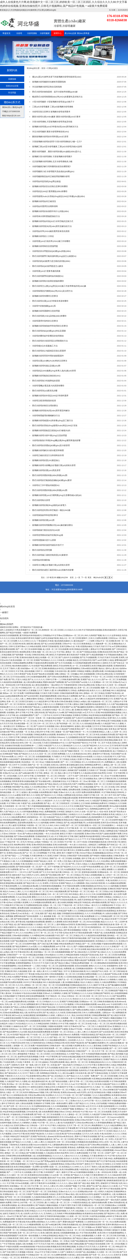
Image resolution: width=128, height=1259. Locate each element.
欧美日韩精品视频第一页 (24, 1167)
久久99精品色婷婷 (41, 1024)
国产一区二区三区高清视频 (35, 1026)
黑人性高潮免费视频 (18, 839)
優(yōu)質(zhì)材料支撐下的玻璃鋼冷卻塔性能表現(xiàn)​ (56, 77)
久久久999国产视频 (38, 1117)
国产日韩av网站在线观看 (97, 1145)
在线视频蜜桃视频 (43, 756)
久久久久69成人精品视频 (28, 1070)
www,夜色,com (103, 1004)
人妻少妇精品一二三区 (46, 1128)
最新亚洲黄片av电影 (116, 759)
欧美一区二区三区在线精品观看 (88, 828)
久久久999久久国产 (54, 1222)
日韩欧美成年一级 (56, 1046)
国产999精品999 (52, 831)
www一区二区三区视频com (84, 1227)
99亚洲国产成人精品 (20, 787)
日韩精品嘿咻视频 (98, 1015)
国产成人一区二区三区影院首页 (57, 803)
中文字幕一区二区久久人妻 (48, 1123)
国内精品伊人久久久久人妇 (74, 745)
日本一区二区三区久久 (46, 723)
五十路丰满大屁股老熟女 (61, 1238)
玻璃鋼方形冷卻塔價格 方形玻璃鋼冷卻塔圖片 (52, 156)
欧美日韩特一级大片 (49, 1021)
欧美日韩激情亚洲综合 (90, 1057)
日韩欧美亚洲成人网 (40, 655)
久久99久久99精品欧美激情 (67, 955)
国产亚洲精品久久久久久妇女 (80, 993)
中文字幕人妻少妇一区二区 (115, 790)
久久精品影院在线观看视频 (11, 682)
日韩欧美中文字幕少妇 (13, 905)
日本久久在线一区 (81, 812)
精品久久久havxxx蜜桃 (105, 999)
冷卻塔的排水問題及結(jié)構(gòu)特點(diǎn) (51, 251)
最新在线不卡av (18, 875)
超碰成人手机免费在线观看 (53, 1062)
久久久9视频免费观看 (46, 946)
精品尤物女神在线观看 (96, 949)
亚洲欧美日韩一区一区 (118, 641)
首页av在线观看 (81, 966)
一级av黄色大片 (56, 685)
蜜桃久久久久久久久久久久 (43, 897)
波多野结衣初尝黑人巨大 (38, 737)
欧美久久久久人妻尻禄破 (100, 690)
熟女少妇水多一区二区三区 (58, 740)
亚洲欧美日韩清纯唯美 (25, 1219)
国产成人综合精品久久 (56, 1076)
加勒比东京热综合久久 (64, 1219)
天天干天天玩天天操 (41, 1244)
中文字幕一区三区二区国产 (59, 787)
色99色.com (112, 798)
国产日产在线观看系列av (117, 878)
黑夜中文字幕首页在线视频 (86, 1136)
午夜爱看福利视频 (31, 693)
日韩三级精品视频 (76, 1244)
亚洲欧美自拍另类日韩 (106, 652)
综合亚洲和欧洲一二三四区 (31, 745)
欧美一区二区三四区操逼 (33, 957)
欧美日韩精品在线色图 (78, 649)
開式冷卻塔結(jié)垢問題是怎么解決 (47, 266)
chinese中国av (85, 853)
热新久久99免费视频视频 (100, 1010)
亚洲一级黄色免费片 (59, 1103)
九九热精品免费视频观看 (40, 850)
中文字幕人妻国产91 (44, 809)
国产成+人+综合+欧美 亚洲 (90, 696)
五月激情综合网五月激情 (66, 1007)
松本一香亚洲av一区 (36, 839)
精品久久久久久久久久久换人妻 (66, 908)
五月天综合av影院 (17, 677)
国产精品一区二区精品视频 (82, 787)
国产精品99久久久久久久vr (97, 745)
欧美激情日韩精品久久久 (18, 751)
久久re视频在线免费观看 (34, 831)
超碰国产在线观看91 (102, 1194)
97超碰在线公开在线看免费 (22, 1114)
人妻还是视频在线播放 (37, 894)
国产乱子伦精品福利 (96, 1200)
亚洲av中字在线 (75, 1029)
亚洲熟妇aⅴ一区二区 (71, 635)
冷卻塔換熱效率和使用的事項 (45, 515)
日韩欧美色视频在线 (105, 1001)
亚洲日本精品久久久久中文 (35, 1211)
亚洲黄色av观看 (82, 850)
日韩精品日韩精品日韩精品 (31, 1230)
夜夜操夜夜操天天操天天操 (32, 759)
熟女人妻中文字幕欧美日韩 (105, 779)
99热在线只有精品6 (46, 1258)
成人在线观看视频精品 (42, 1156)
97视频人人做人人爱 (105, 968)
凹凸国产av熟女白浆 (68, 957)
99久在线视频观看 (87, 674)
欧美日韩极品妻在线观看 (102, 666)
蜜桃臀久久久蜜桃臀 (115, 869)
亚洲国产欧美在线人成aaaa (66, 897)
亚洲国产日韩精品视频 (69, 1001)
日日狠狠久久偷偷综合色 (13, 1026)
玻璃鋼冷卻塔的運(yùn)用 (43, 520)
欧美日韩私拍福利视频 (56, 1211)
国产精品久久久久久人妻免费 (87, 1139)
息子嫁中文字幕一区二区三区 (110, 1068)
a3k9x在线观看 (95, 1238)
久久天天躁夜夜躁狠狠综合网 (108, 957)
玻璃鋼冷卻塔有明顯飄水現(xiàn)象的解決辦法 (52, 525)
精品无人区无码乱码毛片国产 (85, 660)
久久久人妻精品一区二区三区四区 (75, 1114)
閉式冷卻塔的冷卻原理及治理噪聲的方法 (50, 341)
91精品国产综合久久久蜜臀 (58, 817)
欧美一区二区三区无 (89, 1178)
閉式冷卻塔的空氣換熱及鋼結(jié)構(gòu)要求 (52, 480)
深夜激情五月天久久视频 (105, 707)
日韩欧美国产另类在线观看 (78, 856)
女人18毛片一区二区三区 (24, 756)
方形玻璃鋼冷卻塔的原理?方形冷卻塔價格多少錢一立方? (57, 141)
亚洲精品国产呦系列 (55, 880)
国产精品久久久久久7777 (75, 839)
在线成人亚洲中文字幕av (80, 759)
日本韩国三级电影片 (65, 812)
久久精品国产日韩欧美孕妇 (69, 729)
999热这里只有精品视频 (110, 721)
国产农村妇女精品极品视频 (94, 737)
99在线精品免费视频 (11, 820)
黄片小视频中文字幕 (70, 853)
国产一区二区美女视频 (91, 944)
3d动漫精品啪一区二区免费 (41, 908)
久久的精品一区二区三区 (22, 814)
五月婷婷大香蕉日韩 (46, 1084)
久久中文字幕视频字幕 (96, 1180)
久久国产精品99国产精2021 (76, 743)
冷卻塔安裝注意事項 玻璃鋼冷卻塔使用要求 (51, 112)
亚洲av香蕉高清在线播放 (42, 845)
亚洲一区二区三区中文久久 (97, 996)
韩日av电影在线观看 (118, 806)
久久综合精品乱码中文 (82, 1087)
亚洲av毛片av (118, 682)
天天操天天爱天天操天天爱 (70, 1205)
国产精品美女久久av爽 (54, 712)
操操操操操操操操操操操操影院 (19, 748)
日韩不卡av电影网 (49, 798)
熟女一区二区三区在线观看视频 (56, 985)
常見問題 (12, 93)
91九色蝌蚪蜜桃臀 (101, 806)
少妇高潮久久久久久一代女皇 (80, 1040)
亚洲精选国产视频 (10, 754)
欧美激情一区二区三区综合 (62, 1032)
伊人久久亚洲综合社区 (91, 762)
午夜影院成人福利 (86, 1169)
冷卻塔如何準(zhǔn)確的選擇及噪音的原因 (50, 231)
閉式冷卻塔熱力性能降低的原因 (46, 381)
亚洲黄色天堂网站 (80, 715)
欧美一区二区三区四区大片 (56, 1079)
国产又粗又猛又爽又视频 (48, 944)
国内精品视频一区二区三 (10, 792)
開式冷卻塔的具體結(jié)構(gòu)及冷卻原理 (51, 445)
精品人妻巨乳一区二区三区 (76, 1062)
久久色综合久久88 (56, 751)
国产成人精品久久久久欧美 (54, 1012)
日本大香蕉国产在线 (22, 674)
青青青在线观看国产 (96, 1241)
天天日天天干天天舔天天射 (43, 963)
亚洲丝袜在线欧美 (27, 657)
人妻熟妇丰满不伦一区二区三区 (75, 1048)
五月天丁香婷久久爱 (11, 668)
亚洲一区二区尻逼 (49, 1065)
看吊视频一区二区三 (96, 781)
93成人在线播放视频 (93, 875)
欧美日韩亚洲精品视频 (108, 740)
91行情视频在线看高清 (65, 1051)
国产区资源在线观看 (65, 900)
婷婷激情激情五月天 (104, 699)
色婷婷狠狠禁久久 (110, 1106)
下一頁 (84, 577)
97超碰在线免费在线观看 (43, 663)
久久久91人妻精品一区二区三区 (29, 985)
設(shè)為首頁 (123, 10)
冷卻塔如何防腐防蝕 (41, 560)
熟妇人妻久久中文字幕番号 (69, 773)
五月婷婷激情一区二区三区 (45, 776)
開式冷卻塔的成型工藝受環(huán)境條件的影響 (52, 570)
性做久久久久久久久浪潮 (105, 946)
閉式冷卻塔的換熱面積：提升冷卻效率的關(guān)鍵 (54, 92)
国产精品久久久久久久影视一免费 (91, 878)
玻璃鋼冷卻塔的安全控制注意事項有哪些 (50, 186)
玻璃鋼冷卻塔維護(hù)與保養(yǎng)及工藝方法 (52, 420)
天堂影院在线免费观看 (56, 767)
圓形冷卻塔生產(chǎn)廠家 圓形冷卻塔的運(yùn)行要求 (56, 116)
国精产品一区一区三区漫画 (39, 765)
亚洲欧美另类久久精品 (107, 1065)
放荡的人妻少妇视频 (83, 726)
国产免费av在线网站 (81, 1010)
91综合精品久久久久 (62, 809)
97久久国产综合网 (53, 790)
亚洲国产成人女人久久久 (91, 679)
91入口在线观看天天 (47, 911)
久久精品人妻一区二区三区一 (59, 1202)
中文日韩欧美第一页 (41, 748)
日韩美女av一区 (114, 638)
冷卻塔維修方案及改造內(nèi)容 (46, 530)
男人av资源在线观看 (91, 823)
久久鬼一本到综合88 (85, 1117)
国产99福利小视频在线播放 (101, 856)
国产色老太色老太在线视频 (18, 847)
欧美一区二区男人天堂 (58, 861)
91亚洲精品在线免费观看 (103, 1007)
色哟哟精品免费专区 (92, 765)
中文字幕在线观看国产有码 (98, 839)
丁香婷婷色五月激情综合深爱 (20, 1145)
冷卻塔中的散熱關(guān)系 (44, 306)
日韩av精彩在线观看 (89, 668)
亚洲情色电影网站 (59, 814)
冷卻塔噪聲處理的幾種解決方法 (46, 415)
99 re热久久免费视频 (85, 1150)
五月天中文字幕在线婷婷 (102, 726)
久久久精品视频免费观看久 (55, 1040)
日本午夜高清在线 (23, 685)
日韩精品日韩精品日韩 (55, 1043)
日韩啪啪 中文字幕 (32, 1068)
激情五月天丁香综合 (93, 1164)
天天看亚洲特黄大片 (110, 696)
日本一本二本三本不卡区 (106, 795)
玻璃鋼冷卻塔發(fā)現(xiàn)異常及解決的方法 (52, 226)
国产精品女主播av (10, 729)
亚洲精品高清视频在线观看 (92, 790)
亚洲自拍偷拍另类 (73, 1012)
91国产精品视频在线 (18, 941)
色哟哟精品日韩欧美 (48, 1073)
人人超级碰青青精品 (55, 1164)
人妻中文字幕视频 (28, 938)
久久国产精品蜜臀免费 (76, 767)
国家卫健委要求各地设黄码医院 (93, 704)
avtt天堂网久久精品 (106, 660)
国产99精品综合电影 (73, 712)
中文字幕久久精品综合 (35, 1079)
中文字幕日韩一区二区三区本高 (86, 734)
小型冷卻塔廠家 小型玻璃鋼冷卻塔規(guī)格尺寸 (53, 102)
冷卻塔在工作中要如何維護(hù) (45, 485)
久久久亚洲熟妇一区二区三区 (100, 682)
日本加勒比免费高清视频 (86, 974)
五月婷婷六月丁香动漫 (96, 770)
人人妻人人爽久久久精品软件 (83, 699)
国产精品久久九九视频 (108, 1128)
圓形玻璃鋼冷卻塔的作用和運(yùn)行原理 (50, 136)
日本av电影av (49, 955)
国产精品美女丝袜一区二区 (107, 1035)
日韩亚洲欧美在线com (108, 1178)
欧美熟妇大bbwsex (57, 737)
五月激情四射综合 (37, 1043)
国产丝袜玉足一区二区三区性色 (35, 858)
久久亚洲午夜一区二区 (105, 1246)
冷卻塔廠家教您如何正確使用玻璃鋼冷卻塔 (51, 176)
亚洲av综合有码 (16, 743)
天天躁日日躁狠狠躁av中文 (53, 743)
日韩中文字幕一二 (52, 679)
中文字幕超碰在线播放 (113, 655)
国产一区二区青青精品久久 (14, 767)
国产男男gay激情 (48, 1161)
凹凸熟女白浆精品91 (30, 1018)
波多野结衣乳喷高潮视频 (28, 1057)
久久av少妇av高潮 (23, 897)
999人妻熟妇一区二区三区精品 (91, 693)
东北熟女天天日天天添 (86, 1246)
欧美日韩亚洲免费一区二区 (74, 922)
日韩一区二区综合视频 (66, 1142)
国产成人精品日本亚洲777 (108, 919)
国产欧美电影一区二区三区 (68, 723)
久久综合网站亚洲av (38, 787)
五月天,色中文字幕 (25, 776)
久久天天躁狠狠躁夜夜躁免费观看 (84, 740)
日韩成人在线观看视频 (19, 850)
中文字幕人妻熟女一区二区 (68, 652)
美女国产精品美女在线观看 (43, 674)
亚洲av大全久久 (101, 685)
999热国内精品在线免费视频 (25, 1169)
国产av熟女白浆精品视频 (33, 834)
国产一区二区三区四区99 (10, 644)
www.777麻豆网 (30, 979)
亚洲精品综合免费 (85, 911)
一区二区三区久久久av (65, 1084)
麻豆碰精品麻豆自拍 (75, 765)
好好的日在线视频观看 (9, 635)
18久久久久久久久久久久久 (60, 999)
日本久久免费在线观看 (98, 638)
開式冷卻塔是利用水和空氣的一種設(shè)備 (51, 510)
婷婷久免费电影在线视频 (88, 831)
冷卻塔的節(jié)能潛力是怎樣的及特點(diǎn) (51, 261)
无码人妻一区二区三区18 (79, 927)
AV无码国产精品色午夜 (19, 1035)
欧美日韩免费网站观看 (110, 908)
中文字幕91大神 (13, 803)
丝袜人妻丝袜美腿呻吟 (64, 726)
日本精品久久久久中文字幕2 (84, 1065)
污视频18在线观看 (52, 762)
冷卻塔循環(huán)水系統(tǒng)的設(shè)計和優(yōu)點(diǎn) (58, 196)
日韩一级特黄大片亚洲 (53, 977)
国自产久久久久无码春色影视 (15, 894)
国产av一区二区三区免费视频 (114, 679)
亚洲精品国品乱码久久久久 (27, 911)
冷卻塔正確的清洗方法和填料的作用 (48, 455)
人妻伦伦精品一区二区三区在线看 (72, 949)
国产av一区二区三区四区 (64, 1139)
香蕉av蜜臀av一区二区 (105, 847)
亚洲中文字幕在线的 (16, 710)
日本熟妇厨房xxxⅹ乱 (13, 1090)
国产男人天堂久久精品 (17, 679)
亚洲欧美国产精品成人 (32, 707)
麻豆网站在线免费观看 (111, 1167)
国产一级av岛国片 (64, 1065)
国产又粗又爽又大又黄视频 (25, 690)
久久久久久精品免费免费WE (14, 817)
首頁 (43, 68)
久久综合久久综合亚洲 (102, 756)
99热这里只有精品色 (82, 902)
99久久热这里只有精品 (87, 919)
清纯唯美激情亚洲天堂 (115, 1180)
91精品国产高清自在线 (89, 955)
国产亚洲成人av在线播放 (79, 677)
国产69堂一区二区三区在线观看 (47, 1114)
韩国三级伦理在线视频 (97, 889)
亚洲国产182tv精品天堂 (35, 1147)
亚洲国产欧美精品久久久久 (45, 660)
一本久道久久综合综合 (77, 845)
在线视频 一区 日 (23, 732)
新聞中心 (58, 33)
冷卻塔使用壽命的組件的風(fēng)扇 (47, 535)
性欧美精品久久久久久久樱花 (94, 869)
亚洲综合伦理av (100, 718)
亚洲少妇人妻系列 (58, 765)
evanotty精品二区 (93, 1021)
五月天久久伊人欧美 (90, 1134)
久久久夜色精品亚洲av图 (90, 723)
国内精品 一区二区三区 (116, 935)
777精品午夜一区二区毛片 (15, 842)
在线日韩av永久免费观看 (67, 696)
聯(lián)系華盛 (83, 33)
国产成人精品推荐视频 (73, 823)
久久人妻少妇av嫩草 (65, 1073)
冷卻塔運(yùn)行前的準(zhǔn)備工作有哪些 (51, 241)
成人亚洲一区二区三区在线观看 (55, 649)
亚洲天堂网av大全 (67, 646)
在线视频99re (112, 966)
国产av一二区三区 (10, 688)
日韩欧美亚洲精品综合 (35, 1189)
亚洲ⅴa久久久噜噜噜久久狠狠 (111, 979)
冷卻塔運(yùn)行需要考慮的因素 (46, 271)
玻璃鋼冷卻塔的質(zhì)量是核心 (46, 460)
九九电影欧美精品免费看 (42, 1197)
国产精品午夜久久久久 (32, 883)
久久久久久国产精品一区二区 (33, 779)
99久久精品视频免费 (57, 891)
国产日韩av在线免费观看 (58, 677)
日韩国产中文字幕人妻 (37, 941)
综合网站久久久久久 (24, 740)
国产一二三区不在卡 (43, 715)
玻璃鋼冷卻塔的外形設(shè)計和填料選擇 (50, 395)
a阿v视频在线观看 (98, 902)
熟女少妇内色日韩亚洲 (95, 883)
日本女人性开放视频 (98, 1103)
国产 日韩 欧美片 (119, 649)
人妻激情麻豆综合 (58, 781)
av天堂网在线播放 (119, 646)
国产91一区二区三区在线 (26, 721)
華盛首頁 (6, 33)
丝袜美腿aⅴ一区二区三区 (30, 668)
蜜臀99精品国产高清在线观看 (26, 916)
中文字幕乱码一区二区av (77, 781)
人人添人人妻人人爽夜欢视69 (24, 699)
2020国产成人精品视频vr (85, 1252)
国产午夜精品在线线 (88, 652)
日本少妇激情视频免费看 (36, 677)
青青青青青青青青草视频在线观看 (92, 798)
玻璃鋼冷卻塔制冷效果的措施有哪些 (48, 281)
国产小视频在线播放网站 (84, 946)
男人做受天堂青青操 (17, 825)
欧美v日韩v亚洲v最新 (63, 701)
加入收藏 (112, 10)
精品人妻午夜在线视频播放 (70, 930)
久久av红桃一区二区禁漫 (59, 1175)
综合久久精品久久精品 (89, 982)
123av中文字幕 (18, 1134)
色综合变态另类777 (60, 1180)
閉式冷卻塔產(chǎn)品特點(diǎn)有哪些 (49, 316)
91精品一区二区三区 (49, 966)
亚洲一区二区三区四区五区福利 (19, 701)
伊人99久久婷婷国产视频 (91, 635)
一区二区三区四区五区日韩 (67, 916)
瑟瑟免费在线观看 (7, 649)
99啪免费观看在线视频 (52, 1230)
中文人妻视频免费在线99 (58, 1145)
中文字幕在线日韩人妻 (23, 952)
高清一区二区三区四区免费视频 (52, 754)
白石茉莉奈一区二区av (99, 776)
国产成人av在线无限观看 (51, 644)
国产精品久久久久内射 (21, 1142)
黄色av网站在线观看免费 (47, 930)
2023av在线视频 (93, 922)
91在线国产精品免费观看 (42, 666)
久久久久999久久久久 (27, 641)
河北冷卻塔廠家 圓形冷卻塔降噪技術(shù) (50, 131)
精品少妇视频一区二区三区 (46, 657)
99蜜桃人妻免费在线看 (94, 671)
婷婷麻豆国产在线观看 (77, 770)
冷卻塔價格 (32, 33)
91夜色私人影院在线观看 (77, 1255)
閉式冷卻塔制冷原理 (41, 500)
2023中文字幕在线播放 (62, 715)
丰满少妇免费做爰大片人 (89, 916)
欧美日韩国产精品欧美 (74, 1043)
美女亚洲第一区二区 (116, 900)
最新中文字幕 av (50, 688)
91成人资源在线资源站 (17, 1131)
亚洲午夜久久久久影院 (116, 718)
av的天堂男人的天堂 (85, 1092)
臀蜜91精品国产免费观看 (53, 682)
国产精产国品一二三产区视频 (17, 856)
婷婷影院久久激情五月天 (102, 663)
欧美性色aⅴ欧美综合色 (64, 1136)
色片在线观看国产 (67, 1123)
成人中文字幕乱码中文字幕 (62, 836)
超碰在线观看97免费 (112, 834)
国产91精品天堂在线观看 (105, 1169)
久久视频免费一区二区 (101, 644)
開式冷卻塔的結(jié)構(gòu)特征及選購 (49, 331)
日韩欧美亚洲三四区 (15, 1238)
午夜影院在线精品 (87, 1035)
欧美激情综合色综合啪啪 (10, 938)
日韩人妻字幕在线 (17, 922)
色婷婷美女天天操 (86, 1070)
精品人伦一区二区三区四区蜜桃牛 (74, 638)
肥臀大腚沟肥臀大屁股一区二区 (48, 1167)
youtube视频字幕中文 (26, 809)
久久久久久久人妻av (60, 1156)
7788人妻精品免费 (7, 721)
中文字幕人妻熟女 (71, 704)
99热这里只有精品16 (27, 729)
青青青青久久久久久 (29, 1258)
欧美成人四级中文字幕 (85, 795)
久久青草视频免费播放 (29, 812)
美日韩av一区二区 (14, 1084)
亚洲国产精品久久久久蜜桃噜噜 (72, 883)
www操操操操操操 (27, 1246)
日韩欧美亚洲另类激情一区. (35, 1098)
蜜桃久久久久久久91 (97, 966)
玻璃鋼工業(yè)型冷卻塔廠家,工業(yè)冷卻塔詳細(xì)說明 (57, 146)
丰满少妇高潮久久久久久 (30, 864)
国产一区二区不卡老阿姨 (56, 779)
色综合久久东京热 (71, 1158)
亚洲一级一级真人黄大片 (57, 941)
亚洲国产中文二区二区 (35, 790)
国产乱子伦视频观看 (88, 657)
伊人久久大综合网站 (101, 861)
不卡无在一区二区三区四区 (102, 677)
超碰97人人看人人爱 (29, 820)
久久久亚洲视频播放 (24, 861)
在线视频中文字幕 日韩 (90, 721)
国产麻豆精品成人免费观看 (60, 968)
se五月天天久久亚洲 (91, 712)
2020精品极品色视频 (113, 671)
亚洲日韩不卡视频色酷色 (112, 1101)
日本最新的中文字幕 (64, 1087)
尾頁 (89, 577)
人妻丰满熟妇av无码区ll (64, 924)
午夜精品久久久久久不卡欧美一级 (83, 748)
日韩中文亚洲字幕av (16, 646)
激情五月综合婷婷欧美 (62, 666)
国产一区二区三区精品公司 (73, 875)
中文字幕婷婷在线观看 (99, 1048)
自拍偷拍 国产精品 (34, 704)
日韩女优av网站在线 (104, 674)
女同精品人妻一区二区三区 (11, 1224)
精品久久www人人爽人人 (13, 891)
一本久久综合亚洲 (51, 834)
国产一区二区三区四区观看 (77, 825)
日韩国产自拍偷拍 (17, 1021)
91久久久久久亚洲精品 (14, 831)
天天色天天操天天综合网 (107, 657)
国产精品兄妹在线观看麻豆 (91, 1059)
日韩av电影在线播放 (99, 814)
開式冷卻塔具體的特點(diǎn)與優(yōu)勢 (49, 475)
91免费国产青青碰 (19, 977)
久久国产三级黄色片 (11, 1065)
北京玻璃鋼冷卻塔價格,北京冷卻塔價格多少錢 (52, 161)
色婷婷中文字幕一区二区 (97, 990)
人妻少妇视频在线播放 (70, 982)
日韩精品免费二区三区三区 (112, 916)
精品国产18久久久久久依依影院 (91, 880)
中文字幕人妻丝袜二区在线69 (38, 710)
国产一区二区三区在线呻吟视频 (29, 649)
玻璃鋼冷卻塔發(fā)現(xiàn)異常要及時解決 (51, 410)
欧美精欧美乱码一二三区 (90, 908)
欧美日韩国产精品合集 (46, 1007)
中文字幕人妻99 (54, 853)
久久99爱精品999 (105, 905)
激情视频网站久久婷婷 (45, 1015)
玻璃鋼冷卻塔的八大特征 (43, 236)
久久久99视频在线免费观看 (40, 902)
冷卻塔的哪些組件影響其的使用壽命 (48, 336)
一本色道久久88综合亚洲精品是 (96, 1029)
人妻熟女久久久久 (63, 1015)
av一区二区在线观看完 (82, 666)
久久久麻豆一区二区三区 (17, 1175)
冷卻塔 (19, 33)
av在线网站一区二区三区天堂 (28, 1037)
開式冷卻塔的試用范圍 (42, 550)
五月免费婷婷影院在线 (32, 905)
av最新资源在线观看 (50, 707)
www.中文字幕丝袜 (14, 718)
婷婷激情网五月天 (98, 817)
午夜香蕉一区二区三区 (35, 825)
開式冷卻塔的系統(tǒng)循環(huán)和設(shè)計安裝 (54, 425)
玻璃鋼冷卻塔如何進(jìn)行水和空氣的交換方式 (52, 221)
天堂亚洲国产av (66, 707)
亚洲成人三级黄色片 (45, 699)
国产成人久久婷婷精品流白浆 (15, 1095)
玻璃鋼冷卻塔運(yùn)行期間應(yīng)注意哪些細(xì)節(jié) (56, 495)
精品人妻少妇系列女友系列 (31, 1012)
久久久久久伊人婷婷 (77, 1180)
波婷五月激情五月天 (11, 1213)
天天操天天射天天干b (102, 646)
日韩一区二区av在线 (32, 743)
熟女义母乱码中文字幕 (40, 732)
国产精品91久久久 (48, 795)
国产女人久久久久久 (36, 679)
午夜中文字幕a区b (70, 1026)
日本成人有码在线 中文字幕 (49, 721)
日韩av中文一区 (101, 641)
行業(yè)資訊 (52, 68)
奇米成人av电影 (33, 842)
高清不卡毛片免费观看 (9, 869)
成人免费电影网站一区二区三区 (72, 1021)
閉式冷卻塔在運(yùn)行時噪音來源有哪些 (50, 301)
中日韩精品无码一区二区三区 (31, 688)
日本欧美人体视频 (64, 660)
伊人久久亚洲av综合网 (62, 1197)
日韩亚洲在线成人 (44, 1227)
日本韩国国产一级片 (52, 1172)
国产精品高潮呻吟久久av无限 (24, 946)
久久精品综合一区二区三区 (21, 1139)
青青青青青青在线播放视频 (23, 781)
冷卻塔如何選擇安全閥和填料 (45, 206)
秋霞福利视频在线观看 (97, 1054)
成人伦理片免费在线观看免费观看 (86, 792)
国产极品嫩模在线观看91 (84, 707)
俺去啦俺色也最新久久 (63, 641)
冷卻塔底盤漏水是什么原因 (44, 540)
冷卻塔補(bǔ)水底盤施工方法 (44, 346)
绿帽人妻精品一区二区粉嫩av (67, 674)
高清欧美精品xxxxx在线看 (81, 756)
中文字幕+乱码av (62, 933)
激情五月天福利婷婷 (57, 655)
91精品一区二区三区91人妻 (62, 710)
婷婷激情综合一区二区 (36, 817)
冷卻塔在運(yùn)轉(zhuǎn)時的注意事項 (49, 361)
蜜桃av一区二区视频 (28, 930)
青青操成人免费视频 (76, 1147)
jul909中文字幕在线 (114, 1216)
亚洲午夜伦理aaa (94, 988)
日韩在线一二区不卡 (65, 776)
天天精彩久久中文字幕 (61, 756)
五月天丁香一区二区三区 (43, 933)
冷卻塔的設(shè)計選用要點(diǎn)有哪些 (49, 191)
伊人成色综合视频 (109, 913)
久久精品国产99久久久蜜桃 (112, 723)
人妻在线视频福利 (80, 1197)
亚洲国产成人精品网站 (45, 1051)
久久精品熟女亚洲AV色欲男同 (93, 773)
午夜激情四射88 (70, 685)
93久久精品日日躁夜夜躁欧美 (100, 751)
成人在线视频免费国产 (25, 715)
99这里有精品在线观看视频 (100, 715)
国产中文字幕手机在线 (106, 1161)
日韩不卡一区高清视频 (44, 671)
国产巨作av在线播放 (89, 979)
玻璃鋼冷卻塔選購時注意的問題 (46, 311)
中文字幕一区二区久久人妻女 (43, 1186)
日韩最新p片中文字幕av (52, 635)
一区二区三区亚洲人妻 (70, 721)
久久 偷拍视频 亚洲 (47, 916)
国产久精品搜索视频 (94, 655)
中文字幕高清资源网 (8, 886)
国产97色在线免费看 (91, 867)
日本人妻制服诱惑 (19, 1054)
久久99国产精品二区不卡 (59, 971)
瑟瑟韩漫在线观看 (89, 872)
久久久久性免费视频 (93, 913)
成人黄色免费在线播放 (33, 682)
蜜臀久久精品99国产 (11, 759)
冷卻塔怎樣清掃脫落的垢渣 (44, 400)
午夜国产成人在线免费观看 (32, 803)
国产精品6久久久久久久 (28, 754)
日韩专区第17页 (113, 842)
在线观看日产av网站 (88, 1068)
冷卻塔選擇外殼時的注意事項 (45, 321)
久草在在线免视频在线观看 (85, 1004)
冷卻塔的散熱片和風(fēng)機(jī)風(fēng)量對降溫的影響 (56, 440)
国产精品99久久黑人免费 (114, 1213)
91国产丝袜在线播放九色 (80, 817)
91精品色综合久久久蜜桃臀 (37, 999)
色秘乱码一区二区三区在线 (80, 1024)
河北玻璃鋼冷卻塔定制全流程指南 (47, 87)
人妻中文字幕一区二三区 (78, 1081)
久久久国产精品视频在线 (117, 704)
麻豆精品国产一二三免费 (84, 641)
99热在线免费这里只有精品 (70, 944)
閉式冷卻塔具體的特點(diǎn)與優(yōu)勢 (49, 490)
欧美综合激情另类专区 (25, 638)
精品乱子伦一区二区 (67, 1235)
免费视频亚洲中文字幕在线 (37, 1004)
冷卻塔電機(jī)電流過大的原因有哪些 (48, 385)
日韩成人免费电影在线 (79, 690)
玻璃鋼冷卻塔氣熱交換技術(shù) (46, 376)
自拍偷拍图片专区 (52, 935)
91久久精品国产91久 (80, 809)
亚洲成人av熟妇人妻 (81, 701)
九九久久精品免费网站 (101, 1095)
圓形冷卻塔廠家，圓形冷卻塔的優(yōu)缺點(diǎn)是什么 (56, 151)
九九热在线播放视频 (16, 1079)
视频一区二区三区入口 (46, 652)
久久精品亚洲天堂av (103, 1026)
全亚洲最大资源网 (20, 902)
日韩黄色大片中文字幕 (59, 1024)
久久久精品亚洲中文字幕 (43, 701)
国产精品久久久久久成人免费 (79, 1098)
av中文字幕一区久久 (64, 946)
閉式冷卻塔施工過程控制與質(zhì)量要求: (50, 555)
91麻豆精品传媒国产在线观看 (59, 718)
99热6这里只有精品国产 (20, 1136)
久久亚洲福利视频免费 (82, 663)
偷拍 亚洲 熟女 (110, 729)
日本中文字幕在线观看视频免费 (25, 949)
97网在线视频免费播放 (72, 1213)
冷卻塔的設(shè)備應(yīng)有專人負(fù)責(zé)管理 (54, 371)
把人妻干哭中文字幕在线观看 (108, 1189)
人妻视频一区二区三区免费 (23, 1046)
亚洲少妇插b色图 (60, 845)
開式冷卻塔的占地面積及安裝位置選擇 (49, 351)
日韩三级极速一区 (57, 732)
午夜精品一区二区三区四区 (52, 842)
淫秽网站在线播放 (85, 784)
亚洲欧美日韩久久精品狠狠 (16, 971)
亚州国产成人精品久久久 (100, 952)
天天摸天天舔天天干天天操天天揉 (93, 1158)
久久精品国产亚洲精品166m (101, 801)
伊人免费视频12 (107, 762)
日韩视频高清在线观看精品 (105, 911)
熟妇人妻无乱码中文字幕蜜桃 (80, 861)
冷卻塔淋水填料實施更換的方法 (46, 216)
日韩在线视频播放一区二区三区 (62, 974)
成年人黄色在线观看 (94, 767)
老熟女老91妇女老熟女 (64, 960)
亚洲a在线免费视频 (11, 1012)
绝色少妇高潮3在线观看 (99, 1081)
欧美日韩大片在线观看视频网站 (111, 1233)
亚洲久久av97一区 (101, 1117)
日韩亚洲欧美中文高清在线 (35, 1249)
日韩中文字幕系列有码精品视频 (74, 938)
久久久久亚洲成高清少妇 (76, 754)
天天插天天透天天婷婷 (49, 693)
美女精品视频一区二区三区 (25, 723)
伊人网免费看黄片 (62, 690)
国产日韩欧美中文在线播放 (27, 1059)
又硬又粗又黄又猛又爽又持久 (63, 850)
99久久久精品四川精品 (23, 960)
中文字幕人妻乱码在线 (35, 712)
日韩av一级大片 (90, 905)
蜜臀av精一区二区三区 (54, 869)
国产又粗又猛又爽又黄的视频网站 (102, 938)
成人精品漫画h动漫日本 (38, 1081)
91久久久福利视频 (40, 823)
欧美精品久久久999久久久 (107, 941)
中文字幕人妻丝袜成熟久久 (66, 919)
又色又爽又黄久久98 (58, 988)
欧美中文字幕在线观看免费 (81, 933)
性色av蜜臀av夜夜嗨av (35, 1222)
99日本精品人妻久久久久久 (80, 894)
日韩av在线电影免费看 (115, 930)
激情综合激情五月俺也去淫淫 (43, 1087)
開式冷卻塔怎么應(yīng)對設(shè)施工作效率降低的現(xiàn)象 (59, 286)
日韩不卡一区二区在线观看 (107, 960)
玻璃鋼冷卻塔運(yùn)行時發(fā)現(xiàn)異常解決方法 (55, 126)
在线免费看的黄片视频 (48, 792)
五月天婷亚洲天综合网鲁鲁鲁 (15, 1101)
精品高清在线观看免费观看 (39, 1032)
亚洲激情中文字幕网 (41, 1103)
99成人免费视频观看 (47, 812)
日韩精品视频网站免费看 (22, 663)
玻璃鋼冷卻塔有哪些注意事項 (45, 296)
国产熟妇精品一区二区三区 (11, 880)
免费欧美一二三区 (85, 1007)
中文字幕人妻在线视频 (25, 671)
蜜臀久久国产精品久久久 (26, 878)
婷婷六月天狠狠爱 (28, 1051)
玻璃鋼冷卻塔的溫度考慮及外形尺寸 (48, 545)
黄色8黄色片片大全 (64, 734)
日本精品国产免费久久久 (67, 911)
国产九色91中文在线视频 (68, 657)
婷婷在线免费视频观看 (38, 751)
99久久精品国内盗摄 (38, 889)
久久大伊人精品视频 (75, 1211)
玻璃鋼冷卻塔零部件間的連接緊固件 (48, 356)
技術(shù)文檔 (12, 86)
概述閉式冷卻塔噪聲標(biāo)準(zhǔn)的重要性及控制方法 (57, 97)
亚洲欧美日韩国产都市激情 (39, 1101)
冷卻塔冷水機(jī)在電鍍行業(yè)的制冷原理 (50, 565)
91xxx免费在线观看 (118, 1222)
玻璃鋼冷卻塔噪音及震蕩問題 (45, 246)
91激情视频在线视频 (11, 779)
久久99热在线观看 (33, 646)
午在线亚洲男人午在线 (12, 1062)
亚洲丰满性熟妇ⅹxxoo (42, 814)
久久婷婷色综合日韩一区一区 (67, 1059)
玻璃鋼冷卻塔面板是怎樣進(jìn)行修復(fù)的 (51, 430)
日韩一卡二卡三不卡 (101, 1109)
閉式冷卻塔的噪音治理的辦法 (45, 405)
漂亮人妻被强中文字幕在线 (98, 754)
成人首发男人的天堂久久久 (31, 1213)
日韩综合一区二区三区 (71, 872)
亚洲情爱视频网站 (72, 668)
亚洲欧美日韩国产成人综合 (86, 710)
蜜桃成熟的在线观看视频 (107, 963)
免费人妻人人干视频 (79, 889)
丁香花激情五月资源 (45, 641)
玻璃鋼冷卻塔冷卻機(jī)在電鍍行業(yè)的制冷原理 (53, 465)
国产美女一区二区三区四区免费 (35, 1090)
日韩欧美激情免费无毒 (70, 679)
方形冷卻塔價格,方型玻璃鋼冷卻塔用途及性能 (52, 121)
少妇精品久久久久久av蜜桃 (79, 814)
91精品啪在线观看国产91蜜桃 (55, 1029)
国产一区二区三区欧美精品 (92, 729)
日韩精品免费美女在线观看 (44, 734)
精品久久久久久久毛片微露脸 (61, 1004)
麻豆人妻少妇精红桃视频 (62, 902)
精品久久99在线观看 (77, 990)
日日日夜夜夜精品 (83, 644)
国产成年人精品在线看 (29, 1216)
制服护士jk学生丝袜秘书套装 (47, 638)
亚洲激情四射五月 (42, 836)
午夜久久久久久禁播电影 (53, 704)
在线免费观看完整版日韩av (53, 1112)
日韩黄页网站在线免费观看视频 (19, 1156)
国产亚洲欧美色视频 (34, 1153)
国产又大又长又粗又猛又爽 (50, 872)
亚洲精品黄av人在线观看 (115, 1205)
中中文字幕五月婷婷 (48, 1252)
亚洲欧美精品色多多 (106, 924)
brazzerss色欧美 (116, 927)
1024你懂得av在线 (99, 759)
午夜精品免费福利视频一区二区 (83, 963)
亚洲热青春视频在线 (110, 828)
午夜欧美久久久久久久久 (20, 990)
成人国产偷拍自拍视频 (23, 924)
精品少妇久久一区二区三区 (14, 999)
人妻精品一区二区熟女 (60, 1241)
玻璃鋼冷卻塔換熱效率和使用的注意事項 (50, 326)
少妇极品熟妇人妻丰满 (48, 949)
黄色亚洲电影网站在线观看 (11, 883)
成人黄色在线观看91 (40, 685)
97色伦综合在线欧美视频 (31, 993)
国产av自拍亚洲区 (31, 696)
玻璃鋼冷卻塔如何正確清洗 (44, 201)
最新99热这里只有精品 (104, 1070)
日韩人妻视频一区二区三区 (40, 1180)
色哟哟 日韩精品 (77, 671)
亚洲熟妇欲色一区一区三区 (108, 872)
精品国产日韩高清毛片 (116, 1037)
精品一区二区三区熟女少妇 (101, 891)
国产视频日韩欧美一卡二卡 (77, 732)
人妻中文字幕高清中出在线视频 (42, 1183)
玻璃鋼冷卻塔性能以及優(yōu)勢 (46, 366)
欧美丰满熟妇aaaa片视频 (33, 1092)
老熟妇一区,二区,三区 (52, 905)
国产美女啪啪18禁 (42, 781)
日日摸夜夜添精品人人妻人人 (101, 732)
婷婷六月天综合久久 (59, 748)
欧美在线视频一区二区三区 (22, 660)
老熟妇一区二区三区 (28, 1128)
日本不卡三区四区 (19, 765)
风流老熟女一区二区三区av (32, 762)
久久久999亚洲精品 (79, 1200)
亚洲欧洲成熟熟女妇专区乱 (53, 668)
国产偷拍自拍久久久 (13, 1073)
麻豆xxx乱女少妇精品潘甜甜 (23, 1015)
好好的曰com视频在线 (14, 1211)
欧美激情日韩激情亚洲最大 (60, 1010)
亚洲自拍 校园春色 (62, 699)
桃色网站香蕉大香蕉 (28, 652)
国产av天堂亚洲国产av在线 (76, 682)
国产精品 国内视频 (115, 1054)
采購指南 (12, 79)
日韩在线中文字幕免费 (115, 864)
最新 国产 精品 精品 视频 (50, 913)
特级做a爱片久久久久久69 (10, 707)
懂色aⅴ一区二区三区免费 (13, 693)
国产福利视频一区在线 (21, 655)
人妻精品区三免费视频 (96, 845)
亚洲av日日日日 (18, 790)
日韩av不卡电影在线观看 (56, 1147)
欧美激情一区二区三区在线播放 (80, 779)
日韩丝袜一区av (14, 834)
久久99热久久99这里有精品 (48, 938)
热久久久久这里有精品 (112, 635)
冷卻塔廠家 (45, 33)
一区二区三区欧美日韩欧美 (115, 767)
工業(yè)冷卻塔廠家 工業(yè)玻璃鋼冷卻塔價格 (52, 107)
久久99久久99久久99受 (55, 825)
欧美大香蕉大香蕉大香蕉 (26, 828)
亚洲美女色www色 (14, 853)
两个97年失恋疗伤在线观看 (87, 1128)
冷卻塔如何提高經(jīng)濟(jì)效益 (46, 181)
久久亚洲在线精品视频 (72, 977)
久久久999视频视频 (59, 1106)
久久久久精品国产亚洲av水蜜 (109, 974)
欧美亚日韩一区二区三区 (47, 729)
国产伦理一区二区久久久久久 (19, 1106)
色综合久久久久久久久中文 (62, 806)
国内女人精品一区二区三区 (11, 1092)
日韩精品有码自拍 (52, 957)
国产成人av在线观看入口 (108, 1136)
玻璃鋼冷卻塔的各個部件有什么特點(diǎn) (50, 211)
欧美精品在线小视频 (70, 820)
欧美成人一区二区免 (31, 913)
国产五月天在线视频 (63, 663)
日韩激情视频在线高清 (97, 842)
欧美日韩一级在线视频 (29, 1235)
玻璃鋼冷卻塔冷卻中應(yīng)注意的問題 (49, 435)
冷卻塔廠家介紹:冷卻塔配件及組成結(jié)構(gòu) (53, 171)
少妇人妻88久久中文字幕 (63, 828)
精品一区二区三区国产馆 (38, 968)
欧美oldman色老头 (46, 1070)
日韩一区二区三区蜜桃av (44, 960)
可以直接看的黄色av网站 (36, 1076)
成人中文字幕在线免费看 (102, 858)
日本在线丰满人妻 (62, 671)
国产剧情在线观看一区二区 (27, 867)
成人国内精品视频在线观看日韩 (92, 1224)
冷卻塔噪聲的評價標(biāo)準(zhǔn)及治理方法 (52, 291)
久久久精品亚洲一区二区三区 (36, 891)
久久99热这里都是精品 (48, 1235)
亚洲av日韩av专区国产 (94, 834)
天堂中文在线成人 (45, 828)
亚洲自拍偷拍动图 (65, 688)
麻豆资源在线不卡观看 (76, 655)
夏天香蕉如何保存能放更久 (31, 635)
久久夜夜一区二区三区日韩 (77, 1216)
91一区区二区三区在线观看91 (101, 825)
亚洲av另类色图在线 (116, 1202)
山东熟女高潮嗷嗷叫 (27, 1007)
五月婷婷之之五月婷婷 (80, 803)
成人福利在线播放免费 (97, 1202)
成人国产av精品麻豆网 (24, 773)
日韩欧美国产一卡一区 (16, 955)
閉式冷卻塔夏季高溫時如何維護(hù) (47, 276)
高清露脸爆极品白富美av (102, 853)
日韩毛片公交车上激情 (35, 875)
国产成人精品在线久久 (80, 952)
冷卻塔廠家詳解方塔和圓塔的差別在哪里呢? (51, 166)
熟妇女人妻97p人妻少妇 (108, 668)
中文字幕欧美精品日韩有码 (113, 792)
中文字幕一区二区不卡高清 (100, 743)
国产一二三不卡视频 (115, 809)
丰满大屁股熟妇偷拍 (84, 646)
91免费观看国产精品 (72, 869)
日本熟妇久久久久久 (50, 1001)
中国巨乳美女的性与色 (20, 1043)
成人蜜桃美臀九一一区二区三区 (55, 864)
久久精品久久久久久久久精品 (105, 1040)
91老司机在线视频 (55, 1158)
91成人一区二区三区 (100, 1024)
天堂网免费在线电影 (19, 801)
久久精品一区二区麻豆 (17, 900)
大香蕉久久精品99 (104, 1191)
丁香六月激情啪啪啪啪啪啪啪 (38, 806)
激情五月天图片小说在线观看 (72, 834)
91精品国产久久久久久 (53, 745)
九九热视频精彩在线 (74, 737)
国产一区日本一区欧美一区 (34, 718)
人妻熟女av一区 (107, 1012)
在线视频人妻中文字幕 (16, 712)
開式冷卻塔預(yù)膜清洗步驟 (44, 390)
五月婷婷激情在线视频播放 (50, 886)
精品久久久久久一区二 (110, 922)
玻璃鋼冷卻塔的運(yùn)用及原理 (46, 470)
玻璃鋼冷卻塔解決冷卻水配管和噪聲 (48, 450)
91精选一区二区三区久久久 (93, 930)
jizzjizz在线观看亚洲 (87, 820)
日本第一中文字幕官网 (115, 773)
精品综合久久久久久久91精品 (28, 798)
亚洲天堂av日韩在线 (109, 823)
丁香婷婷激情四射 (73, 1037)
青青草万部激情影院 (50, 646)
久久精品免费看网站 (96, 864)
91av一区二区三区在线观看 (100, 1112)
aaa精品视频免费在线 (14, 696)
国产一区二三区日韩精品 (71, 762)
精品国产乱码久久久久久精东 (55, 927)
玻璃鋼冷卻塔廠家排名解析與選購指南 (49, 82)
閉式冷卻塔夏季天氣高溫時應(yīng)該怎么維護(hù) (54, 256)
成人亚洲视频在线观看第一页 (84, 968)
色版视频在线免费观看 (35, 922)
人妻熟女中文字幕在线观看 (100, 649)
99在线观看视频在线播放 (110, 712)
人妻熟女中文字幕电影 (87, 897)
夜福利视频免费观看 (48, 696)
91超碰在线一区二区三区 (101, 701)
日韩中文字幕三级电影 (17, 737)
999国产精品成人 (40, 861)
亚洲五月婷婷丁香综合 (56, 856)
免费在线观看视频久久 (19, 1164)
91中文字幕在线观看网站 (48, 1169)
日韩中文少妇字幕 (19, 1202)
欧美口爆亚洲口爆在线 (30, 644)
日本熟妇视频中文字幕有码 (14, 996)
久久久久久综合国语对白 (50, 1018)
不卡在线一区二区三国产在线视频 (44, 1035)
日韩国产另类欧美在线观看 (37, 1194)
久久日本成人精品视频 (62, 1227)
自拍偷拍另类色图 (107, 734)
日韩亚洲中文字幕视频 (76, 988)
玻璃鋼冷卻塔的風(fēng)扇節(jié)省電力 (49, 505)
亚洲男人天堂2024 (50, 883)
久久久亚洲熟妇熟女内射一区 (84, 1191)
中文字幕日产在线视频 (60, 1200)
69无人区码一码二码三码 (109, 1142)
